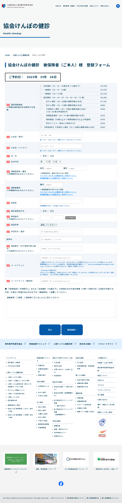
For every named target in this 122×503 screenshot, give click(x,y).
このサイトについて (57, 498)
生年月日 (13, 162)
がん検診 (40, 402)
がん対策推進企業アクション (76, 461)
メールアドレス (15, 265)
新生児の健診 (87, 344)
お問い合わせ (104, 6)
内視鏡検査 (42, 428)
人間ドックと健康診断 (21, 55)
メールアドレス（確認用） (20, 281)
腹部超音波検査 (43, 424)
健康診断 (57, 426)
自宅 (43, 211)
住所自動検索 (70, 218)
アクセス (100, 385)
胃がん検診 (42, 407)
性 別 (12, 156)
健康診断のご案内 (14, 405)
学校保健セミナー (60, 433)
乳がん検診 (42, 392)
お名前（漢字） (15, 137)
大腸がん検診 (43, 414)
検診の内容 (58, 366)
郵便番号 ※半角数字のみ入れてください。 (21, 217)
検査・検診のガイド (61, 429)
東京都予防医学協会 (15, 344)
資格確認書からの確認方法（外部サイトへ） (57, 178)
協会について (94, 6)
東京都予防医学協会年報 (105, 369)
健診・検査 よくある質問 (106, 406)
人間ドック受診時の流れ (16, 394)
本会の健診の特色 (83, 380)
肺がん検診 (42, 410)
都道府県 (13, 225)
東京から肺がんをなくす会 (63, 358)
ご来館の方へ (102, 358)
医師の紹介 (42, 375)
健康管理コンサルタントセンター (16, 462)
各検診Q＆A (58, 436)
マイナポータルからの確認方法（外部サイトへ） (58, 176)
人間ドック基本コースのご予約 (18, 381)
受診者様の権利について (75, 498)
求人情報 (100, 395)
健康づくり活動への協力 (85, 412)
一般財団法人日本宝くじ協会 (106, 461)
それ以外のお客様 (82, 6)
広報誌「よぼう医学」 (105, 363)
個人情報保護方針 (93, 498)
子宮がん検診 (43, 396)
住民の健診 (80, 358)
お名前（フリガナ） (17, 148)
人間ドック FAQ (13, 397)
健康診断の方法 (82, 387)
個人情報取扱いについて (110, 498)
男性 (43, 156)
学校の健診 (57, 421)
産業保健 (80, 398)
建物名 (9, 239)
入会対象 (57, 362)
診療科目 (41, 365)
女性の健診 (41, 381)
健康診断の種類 (82, 383)
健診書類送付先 (15, 211)
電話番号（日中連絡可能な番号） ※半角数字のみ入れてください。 (21, 248)
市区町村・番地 (15, 231)
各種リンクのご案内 (104, 412)
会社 (50, 211)
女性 (50, 156)
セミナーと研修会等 (84, 405)
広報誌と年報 (81, 408)
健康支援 (79, 393)
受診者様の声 (12, 400)
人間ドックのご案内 (15, 377)
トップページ (11, 358)
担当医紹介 (58, 376)
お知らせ (58, 6)
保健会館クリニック (39, 344)
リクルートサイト (107, 344)
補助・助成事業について (46, 461)
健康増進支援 (81, 401)
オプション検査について (16, 390)
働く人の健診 (81, 375)
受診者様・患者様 (69, 6)
